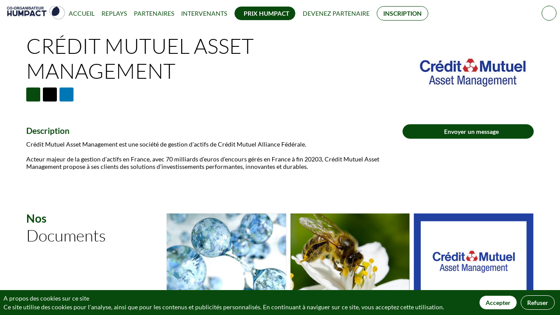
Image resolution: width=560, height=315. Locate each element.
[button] (265, 13)
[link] (81, 13)
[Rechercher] (549, 13)
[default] (336, 13)
